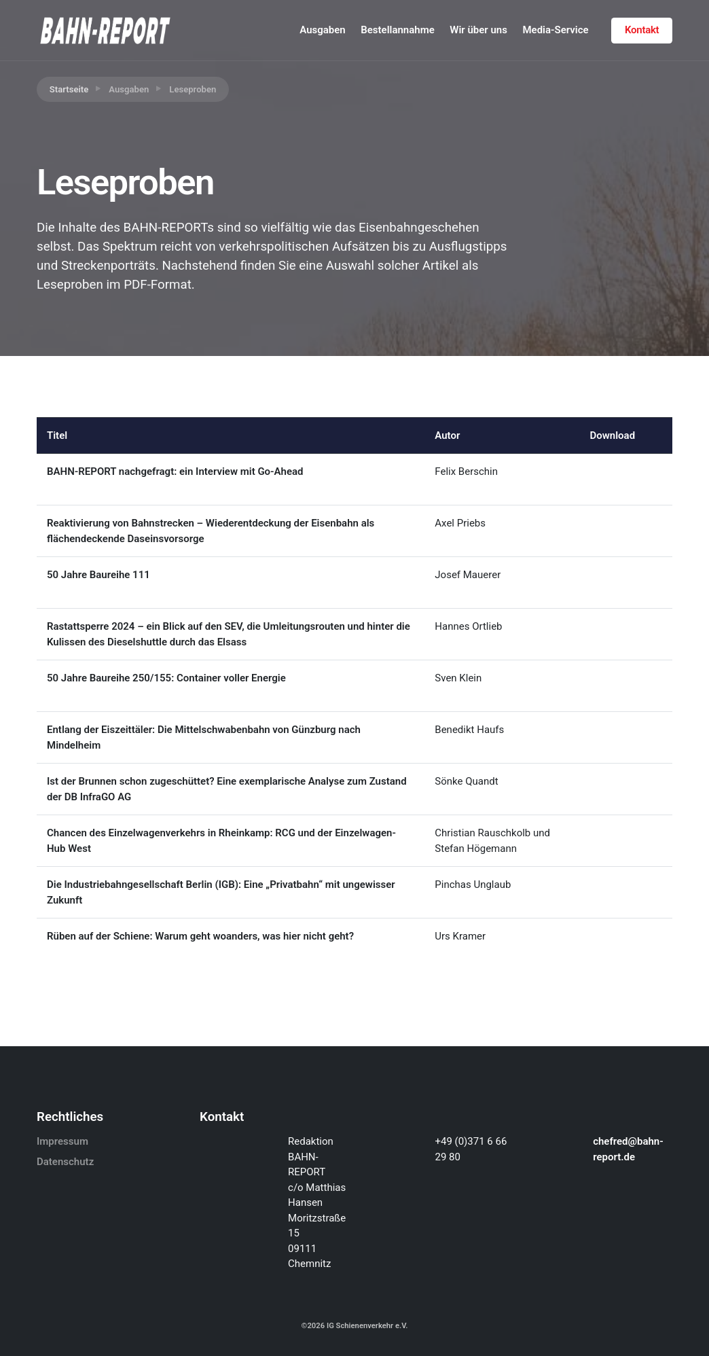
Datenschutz (65, 1162)
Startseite (69, 89)
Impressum (62, 1141)
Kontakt (642, 30)
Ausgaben (322, 30)
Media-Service (555, 30)
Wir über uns (478, 30)
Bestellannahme (398, 30)
